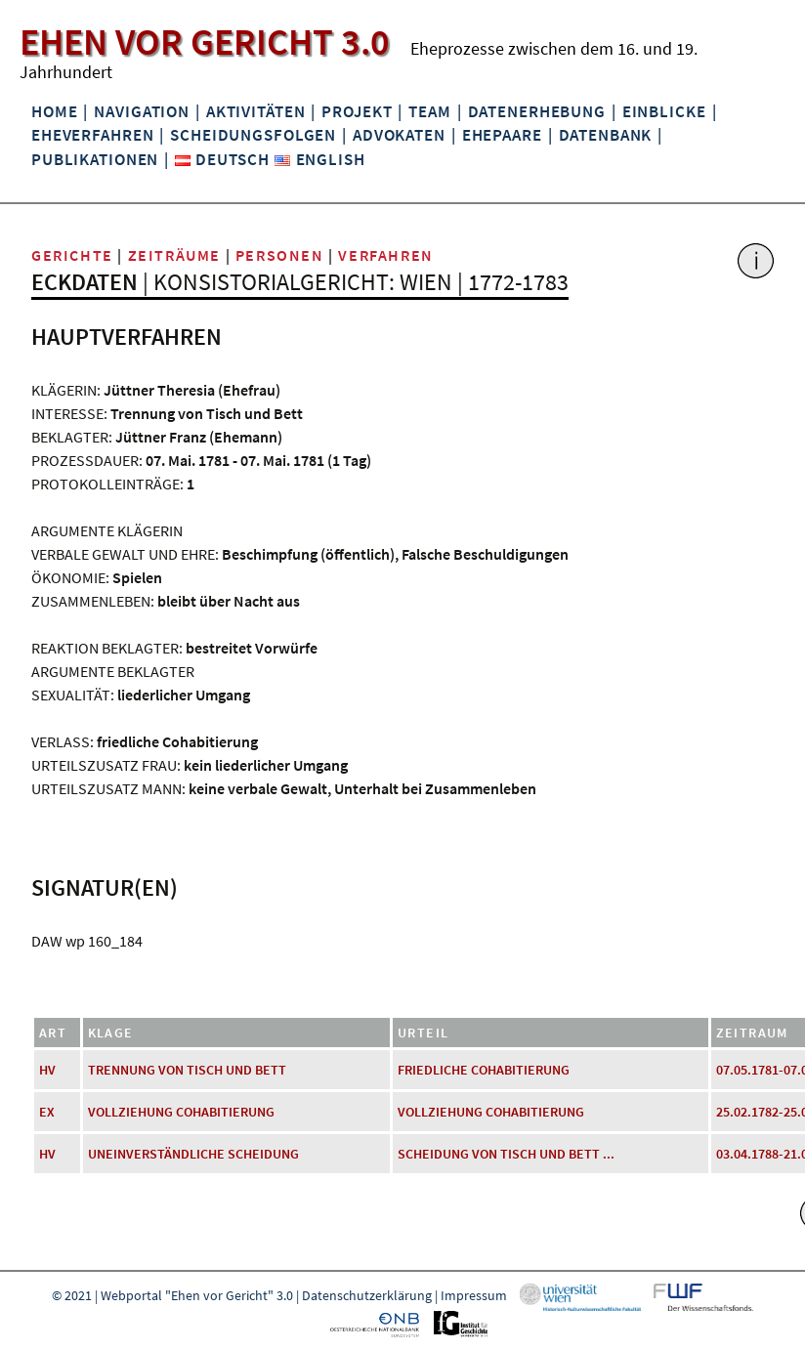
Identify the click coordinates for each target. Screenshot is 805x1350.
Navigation (142, 111)
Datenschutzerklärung (367, 1295)
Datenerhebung (537, 111)
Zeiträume (174, 255)
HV (47, 1069)
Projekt (356, 111)
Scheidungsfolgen (253, 135)
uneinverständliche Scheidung (193, 1153)
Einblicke (664, 111)
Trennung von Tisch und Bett (187, 1069)
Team (429, 111)
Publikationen (94, 159)
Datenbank (606, 135)
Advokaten (399, 135)
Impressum (474, 1295)
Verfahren (385, 255)
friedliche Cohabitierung (484, 1069)
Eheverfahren (92, 135)
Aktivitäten (256, 111)
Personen (279, 255)
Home (54, 111)
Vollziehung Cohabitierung (181, 1111)
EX (47, 1111)
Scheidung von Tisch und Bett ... (506, 1153)
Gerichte (72, 255)
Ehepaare (502, 135)
